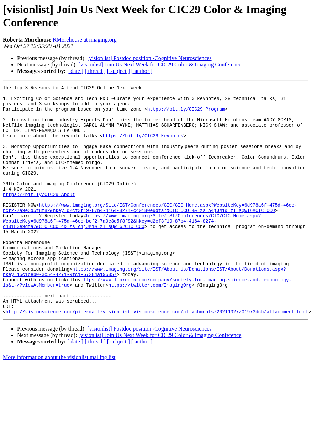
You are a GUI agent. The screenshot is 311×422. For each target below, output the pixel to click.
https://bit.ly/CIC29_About (39, 216)
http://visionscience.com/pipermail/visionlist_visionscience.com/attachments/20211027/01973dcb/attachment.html (157, 357)
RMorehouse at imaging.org (85, 40)
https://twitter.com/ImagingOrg (149, 325)
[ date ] (75, 71)
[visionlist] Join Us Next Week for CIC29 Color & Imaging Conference (159, 65)
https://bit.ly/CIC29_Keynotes (143, 146)
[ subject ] (118, 71)
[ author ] (142, 71)
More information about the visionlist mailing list (59, 403)
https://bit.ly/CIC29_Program (186, 114)
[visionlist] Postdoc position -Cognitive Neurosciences (149, 58)
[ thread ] (95, 71)
